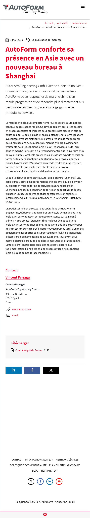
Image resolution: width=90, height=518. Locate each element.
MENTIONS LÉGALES (67, 459)
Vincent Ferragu (18, 277)
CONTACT (17, 459)
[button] (14, 370)
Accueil (49, 23)
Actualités (62, 23)
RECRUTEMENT (49, 470)
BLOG (35, 470)
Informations (79, 23)
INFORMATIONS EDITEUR (39, 459)
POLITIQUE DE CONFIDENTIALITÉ (28, 465)
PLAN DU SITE (57, 465)
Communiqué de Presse (29, 350)
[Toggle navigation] (82, 6)
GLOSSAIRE (73, 465)
